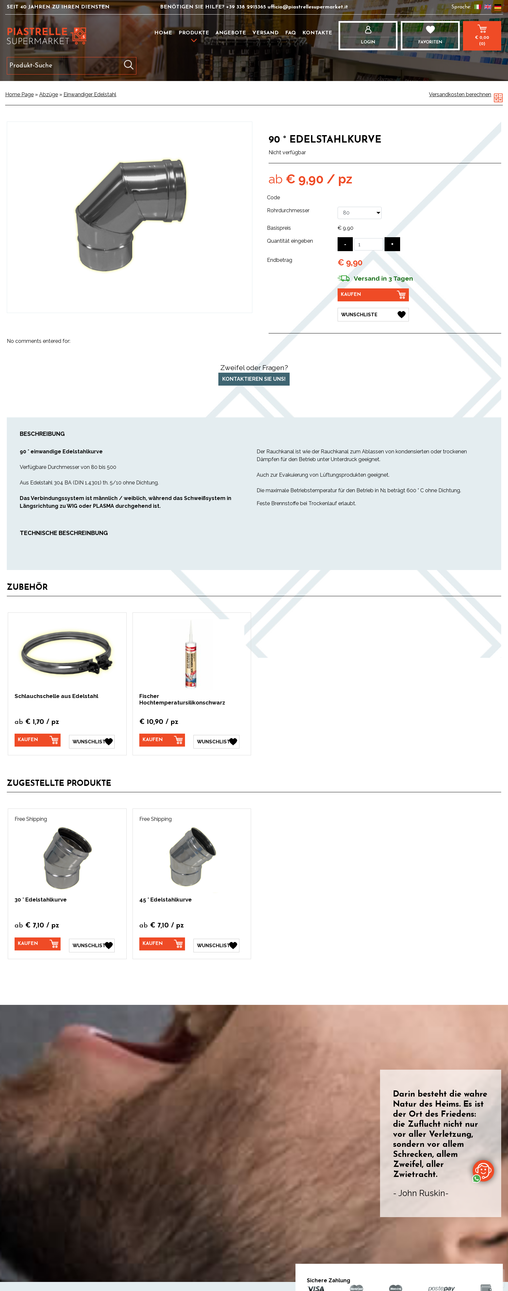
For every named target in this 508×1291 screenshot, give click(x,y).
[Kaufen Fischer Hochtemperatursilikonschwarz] (162, 740)
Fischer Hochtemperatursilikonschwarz (182, 699)
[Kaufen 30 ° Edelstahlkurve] (38, 942)
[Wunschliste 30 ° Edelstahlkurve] (92, 943)
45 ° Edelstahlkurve (165, 898)
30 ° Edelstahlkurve (41, 898)
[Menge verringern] (345, 244)
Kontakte (317, 33)
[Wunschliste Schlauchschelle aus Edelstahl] (92, 740)
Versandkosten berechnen (460, 94)
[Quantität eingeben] (368, 244)
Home (163, 33)
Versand (265, 33)
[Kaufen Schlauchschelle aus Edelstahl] (38, 740)
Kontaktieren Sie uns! (254, 379)
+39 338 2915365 (247, 7)
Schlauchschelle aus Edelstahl (56, 696)
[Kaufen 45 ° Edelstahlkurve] (162, 942)
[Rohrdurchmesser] (360, 213)
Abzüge (48, 94)
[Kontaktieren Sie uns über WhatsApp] (483, 1170)
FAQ (290, 33)
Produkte (194, 33)
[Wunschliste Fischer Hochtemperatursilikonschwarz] (216, 740)
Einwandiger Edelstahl (90, 94)
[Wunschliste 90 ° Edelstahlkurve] (373, 313)
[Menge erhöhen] (392, 244)
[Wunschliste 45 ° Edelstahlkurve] (216, 943)
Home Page (19, 94)
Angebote (230, 33)
